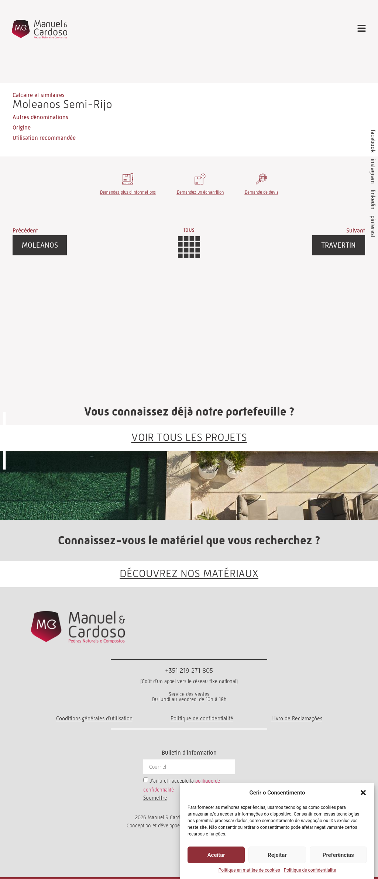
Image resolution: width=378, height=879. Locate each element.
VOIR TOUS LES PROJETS (189, 437)
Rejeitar (277, 855)
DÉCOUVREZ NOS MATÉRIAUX (189, 573)
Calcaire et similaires (39, 95)
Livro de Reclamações (296, 718)
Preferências (338, 855)
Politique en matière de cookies (249, 870)
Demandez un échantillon (200, 192)
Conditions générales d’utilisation (94, 718)
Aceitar (216, 855)
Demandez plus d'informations (128, 192)
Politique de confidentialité (310, 870)
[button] (363, 792)
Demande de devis (261, 192)
